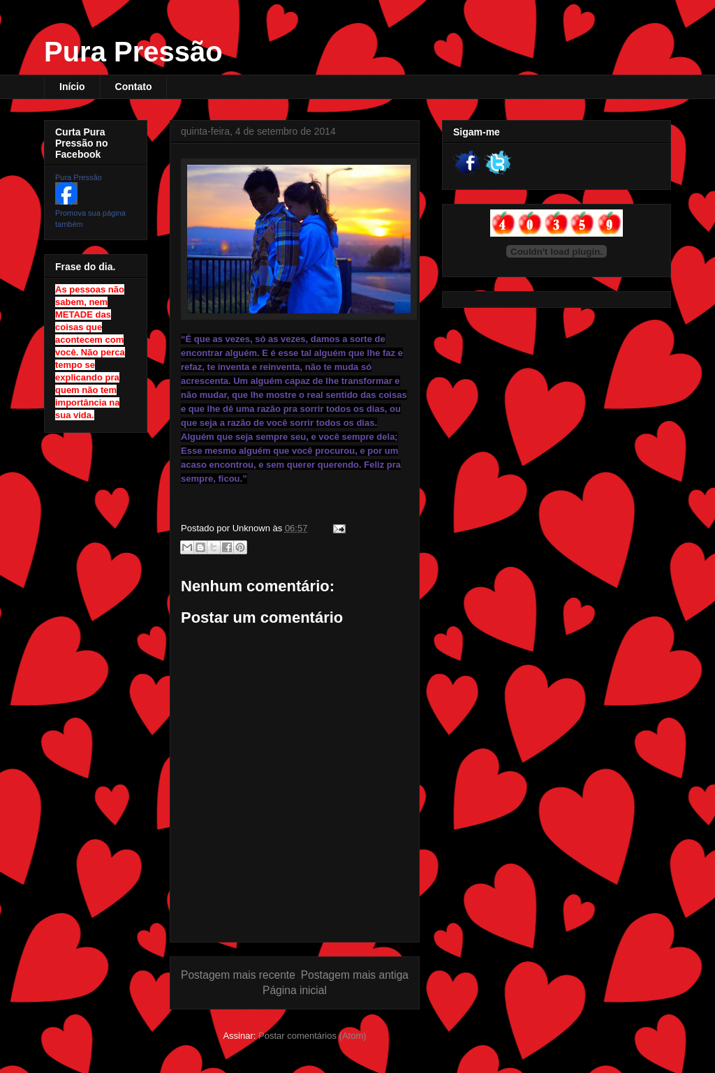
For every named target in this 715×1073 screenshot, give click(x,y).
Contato (133, 86)
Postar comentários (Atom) (312, 1035)
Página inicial (295, 990)
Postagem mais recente (238, 975)
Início (72, 86)
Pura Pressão (133, 51)
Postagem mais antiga (354, 975)
